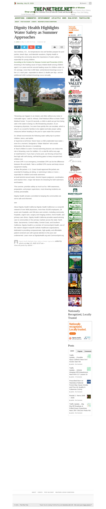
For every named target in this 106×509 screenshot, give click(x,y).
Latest (72, 351)
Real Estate (72, 18)
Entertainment (44, 18)
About (17, 21)
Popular (80, 351)
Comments (88, 351)
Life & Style (56, 18)
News (64, 18)
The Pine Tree (23, 505)
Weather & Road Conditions (47, 21)
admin (17, 42)
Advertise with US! (68, 505)
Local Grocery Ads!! (28, 14)
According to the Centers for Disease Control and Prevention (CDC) (38, 62)
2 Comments (78, 377)
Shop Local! (30, 12)
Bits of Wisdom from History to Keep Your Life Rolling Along (81, 12)
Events (34, 21)
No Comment (78, 364)
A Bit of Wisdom (78, 8)
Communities (31, 18)
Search (83, 3)
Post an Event (25, 21)
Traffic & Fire (84, 18)
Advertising (19, 18)
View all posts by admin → (24, 245)
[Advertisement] (80, 456)
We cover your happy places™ (83, 505)
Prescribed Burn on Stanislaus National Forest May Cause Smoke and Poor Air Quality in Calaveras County (78, 385)
